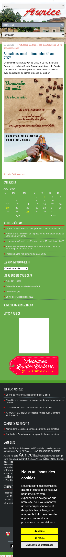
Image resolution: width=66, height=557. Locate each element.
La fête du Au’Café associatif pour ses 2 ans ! (28, 228)
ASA (35, 450)
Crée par (9, 541)
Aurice (26, 455)
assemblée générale (49, 451)
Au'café (7, 456)
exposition (9, 467)
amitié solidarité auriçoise (42, 448)
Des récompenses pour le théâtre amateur (38, 429)
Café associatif (18, 174)
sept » (52, 215)
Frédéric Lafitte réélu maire (19, 254)
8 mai (6, 448)
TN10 (13, 479)
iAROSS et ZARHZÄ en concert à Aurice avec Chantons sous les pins (33, 247)
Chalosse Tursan (34, 459)
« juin (18, 215)
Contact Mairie (12, 487)
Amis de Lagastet (22, 448)
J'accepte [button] (40, 531)
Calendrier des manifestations (42, 45)
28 (27, 211)
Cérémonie (11, 291)
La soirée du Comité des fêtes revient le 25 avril (29, 241)
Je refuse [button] (40, 538)
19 (7, 208)
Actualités (23, 45)
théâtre (6, 480)
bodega (59, 456)
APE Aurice (27, 451)
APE (18, 450)
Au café (7, 174)
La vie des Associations (17, 297)
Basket (37, 455)
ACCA (11, 448)
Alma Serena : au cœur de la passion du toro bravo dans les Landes (35, 234)
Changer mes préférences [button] (39, 545)
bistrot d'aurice (48, 456)
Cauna (23, 458)
